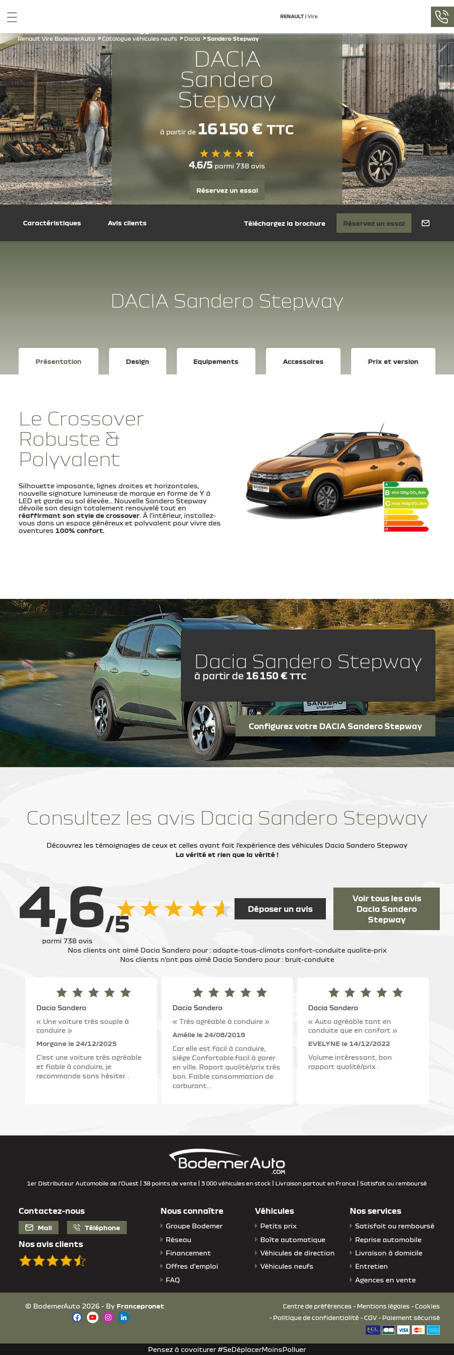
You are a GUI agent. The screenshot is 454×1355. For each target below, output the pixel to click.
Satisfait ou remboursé (394, 1225)
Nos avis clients (51, 1243)
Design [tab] (137, 361)
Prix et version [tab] (393, 361)
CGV (370, 1317)
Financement (188, 1252)
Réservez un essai (227, 189)
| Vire (298, 16)
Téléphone (97, 1227)
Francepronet (140, 1305)
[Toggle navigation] (8, 17)
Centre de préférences (317, 1306)
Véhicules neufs (286, 1266)
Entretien (371, 1266)
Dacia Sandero (61, 1007)
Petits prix (278, 1225)
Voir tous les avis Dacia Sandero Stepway (386, 909)
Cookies (427, 1306)
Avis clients (127, 222)
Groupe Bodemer (194, 1225)
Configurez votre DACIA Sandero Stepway (335, 725)
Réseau (178, 1239)
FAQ (173, 1279)
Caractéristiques (52, 222)
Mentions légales (383, 1306)
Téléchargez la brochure (284, 223)
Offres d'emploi (192, 1266)
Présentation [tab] (58, 361)
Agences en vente (385, 1279)
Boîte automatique (292, 1239)
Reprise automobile (388, 1239)
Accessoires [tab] (303, 361)
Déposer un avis (280, 908)
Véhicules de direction (297, 1252)
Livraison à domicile (389, 1252)
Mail (38, 1227)
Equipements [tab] (216, 361)
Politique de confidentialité (316, 1317)
